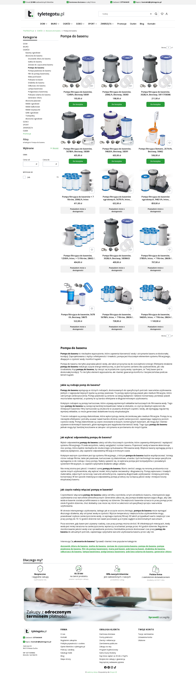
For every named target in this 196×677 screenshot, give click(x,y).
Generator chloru (35, 97)
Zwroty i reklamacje (107, 640)
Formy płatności (105, 637)
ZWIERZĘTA (28, 127)
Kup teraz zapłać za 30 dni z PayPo (113, 656)
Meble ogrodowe (32, 103)
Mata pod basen (34, 77)
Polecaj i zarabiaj (67, 649)
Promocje (27, 133)
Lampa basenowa (35, 89)
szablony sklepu (92, 672)
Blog (62, 656)
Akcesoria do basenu (53, 31)
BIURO (25, 47)
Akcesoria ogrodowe (34, 119)
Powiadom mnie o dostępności (78, 210)
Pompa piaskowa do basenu (39, 71)
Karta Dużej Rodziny (107, 653)
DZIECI (26, 121)
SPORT (26, 125)
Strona (163, 47)
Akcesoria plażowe (33, 101)
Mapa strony (65, 659)
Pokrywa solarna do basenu (39, 95)
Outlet (25, 131)
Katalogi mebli (66, 653)
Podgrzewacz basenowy (38, 91)
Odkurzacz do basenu (37, 85)
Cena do (46, 159)
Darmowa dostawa (107, 634)
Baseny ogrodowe (33, 53)
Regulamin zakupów (68, 640)
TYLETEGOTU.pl (28, 31)
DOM (25, 43)
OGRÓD (40, 31)
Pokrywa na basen (35, 79)
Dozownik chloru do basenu (39, 59)
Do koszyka (78, 104)
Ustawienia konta (145, 637)
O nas (62, 634)
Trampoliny (30, 115)
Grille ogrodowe (32, 113)
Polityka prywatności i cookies (72, 643)
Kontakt (63, 637)
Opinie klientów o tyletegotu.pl (72, 646)
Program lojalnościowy (108, 649)
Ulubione (141, 640)
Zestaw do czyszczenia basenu (40, 65)
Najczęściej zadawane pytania (111, 662)
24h (28, 177)
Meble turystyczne (33, 109)
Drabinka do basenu (36, 83)
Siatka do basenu (35, 61)
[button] (156, 14)
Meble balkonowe (33, 107)
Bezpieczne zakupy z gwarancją (112, 659)
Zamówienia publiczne (108, 643)
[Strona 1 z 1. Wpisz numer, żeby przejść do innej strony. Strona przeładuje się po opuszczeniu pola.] (168, 47)
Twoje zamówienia (146, 634)
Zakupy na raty (105, 646)
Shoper (112, 672)
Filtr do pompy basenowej (38, 73)
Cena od (26, 159)
